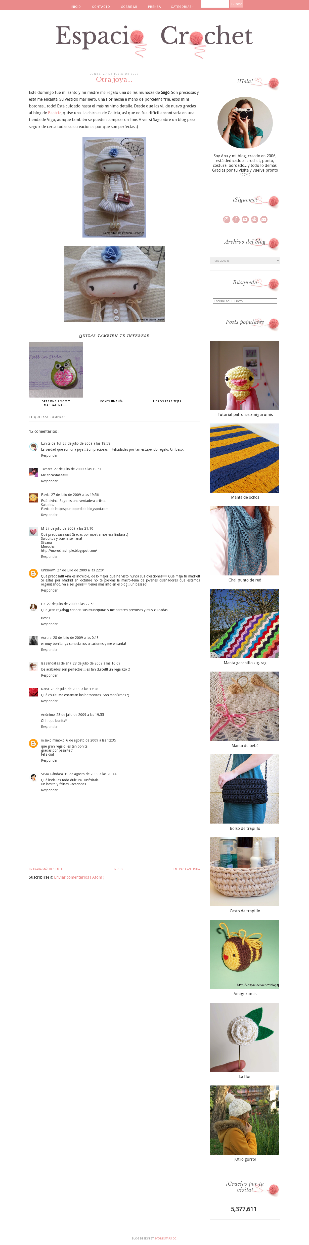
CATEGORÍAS (183, 7)
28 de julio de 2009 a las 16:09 (96, 663)
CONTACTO (101, 7)
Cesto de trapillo (245, 911)
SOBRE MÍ (129, 7)
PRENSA (154, 7)
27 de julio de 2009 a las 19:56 (75, 495)
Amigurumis (245, 993)
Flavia (45, 495)
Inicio (118, 869)
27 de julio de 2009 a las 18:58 (86, 443)
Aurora (46, 638)
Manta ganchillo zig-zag (245, 662)
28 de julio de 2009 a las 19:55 (80, 715)
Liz (43, 604)
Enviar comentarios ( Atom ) (79, 877)
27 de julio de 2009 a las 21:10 (69, 528)
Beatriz (54, 112)
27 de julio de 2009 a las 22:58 (71, 604)
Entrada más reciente (46, 869)
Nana (45, 689)
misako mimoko (53, 740)
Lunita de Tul (51, 443)
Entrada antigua (186, 869)
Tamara (46, 469)
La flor (245, 1076)
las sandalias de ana (56, 663)
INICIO (76, 7)
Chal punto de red (245, 580)
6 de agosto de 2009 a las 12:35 (91, 740)
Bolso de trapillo (245, 828)
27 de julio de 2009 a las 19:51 (78, 469)
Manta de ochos (245, 497)
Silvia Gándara (52, 774)
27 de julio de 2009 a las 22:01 (81, 570)
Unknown (48, 570)
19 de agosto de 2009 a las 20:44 (90, 774)
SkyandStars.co (165, 1238)
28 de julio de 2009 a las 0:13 (76, 638)
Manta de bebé (245, 745)
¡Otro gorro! (245, 1159)
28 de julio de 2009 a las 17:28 (74, 689)
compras (58, 417)
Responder (49, 455)
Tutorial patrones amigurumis (245, 414)
